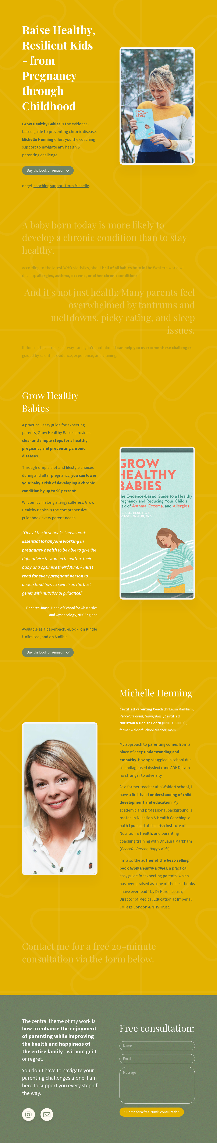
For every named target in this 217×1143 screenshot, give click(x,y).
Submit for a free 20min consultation (151, 1112)
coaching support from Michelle (61, 186)
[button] (48, 170)
